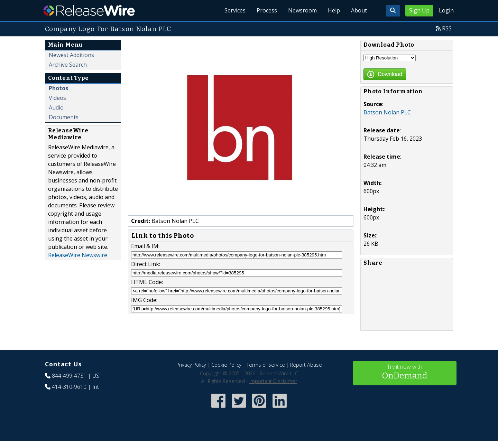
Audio (56, 107)
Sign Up (419, 10)
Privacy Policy (191, 365)
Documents (64, 117)
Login (446, 10)
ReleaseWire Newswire (77, 255)
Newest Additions (71, 55)
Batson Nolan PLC (387, 112)
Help (334, 10)
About (359, 10)
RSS (447, 28)
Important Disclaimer (273, 381)
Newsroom (302, 10)
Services (235, 10)
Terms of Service (266, 365)
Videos (57, 98)
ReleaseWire (89, 10)
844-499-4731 (69, 375)
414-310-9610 (69, 387)
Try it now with (404, 372)
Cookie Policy (226, 365)
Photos (58, 88)
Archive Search (68, 64)
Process (267, 10)
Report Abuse (306, 365)
